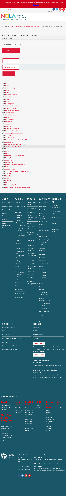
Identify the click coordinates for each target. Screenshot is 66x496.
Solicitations (9, 135)
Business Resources (42, 259)
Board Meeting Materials (43, 277)
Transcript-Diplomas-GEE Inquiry (20, 274)
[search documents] (10, 60)
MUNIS (38, 402)
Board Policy (9, 142)
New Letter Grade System (44, 223)
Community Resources (12, 128)
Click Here (36, 5)
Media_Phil (8, 158)
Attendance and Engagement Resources (20, 254)
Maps (7, 86)
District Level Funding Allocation (43, 216)
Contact (37, 324)
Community (8, 180)
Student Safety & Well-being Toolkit (44, 242)
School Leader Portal (11, 131)
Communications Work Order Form (12, 346)
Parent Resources (18, 211)
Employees (8, 160)
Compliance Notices (11, 108)
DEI (6, 182)
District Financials (42, 299)
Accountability (9, 113)
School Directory (19, 202)
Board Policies (18, 403)
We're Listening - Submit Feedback (44, 229)
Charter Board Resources (31, 273)
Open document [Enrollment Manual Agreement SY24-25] (10, 50)
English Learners (19, 262)
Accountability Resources (13, 146)
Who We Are (6, 202)
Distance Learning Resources (14, 167)
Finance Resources (31, 244)
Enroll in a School (20, 206)
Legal (7, 90)
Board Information (11, 115)
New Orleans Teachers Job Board (55, 229)
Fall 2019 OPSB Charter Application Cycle (17, 144)
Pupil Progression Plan (21, 235)
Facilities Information (11, 106)
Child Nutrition (19, 290)
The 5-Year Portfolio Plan (43, 235)
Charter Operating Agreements (15, 164)
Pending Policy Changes (12, 185)
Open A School (9, 162)
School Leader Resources (31, 233)
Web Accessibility (38, 334)
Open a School (31, 223)
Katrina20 (42, 210)
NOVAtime (5, 342)
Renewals (42, 254)
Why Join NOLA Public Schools (55, 206)
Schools (7, 149)
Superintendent (7, 210)
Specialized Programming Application (32, 266)
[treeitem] (7, 83)
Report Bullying (19, 293)
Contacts (8, 99)
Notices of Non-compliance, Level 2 (16, 140)
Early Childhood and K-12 (32, 217)
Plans (7, 83)
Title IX (41, 315)
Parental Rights (19, 216)
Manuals (7, 101)
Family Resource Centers (19, 281)
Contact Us (57, 11)
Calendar (50, 11)
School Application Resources (14, 133)
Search (44, 11)
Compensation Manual (55, 222)
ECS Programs (9, 104)
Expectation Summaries (12, 110)
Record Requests (10, 97)
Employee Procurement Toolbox (11, 338)
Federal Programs (32, 278)
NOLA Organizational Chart (6, 225)
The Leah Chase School (31, 203)
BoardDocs (5, 402)
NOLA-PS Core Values (55, 212)
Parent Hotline (19, 297)
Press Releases (9, 119)
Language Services (11, 95)
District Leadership (5, 215)
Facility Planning (10, 88)
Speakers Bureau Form (45, 294)
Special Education (19, 242)
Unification (8, 126)
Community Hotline (42, 320)
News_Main (8, 176)
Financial (8, 117)
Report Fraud (59, 403)
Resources (8, 122)
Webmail (4, 331)
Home (7, 153)
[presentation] (2, 88)
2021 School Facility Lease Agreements (17, 171)
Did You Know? (43, 202)
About (7, 178)
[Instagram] (60, 9)
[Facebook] (53, 9)
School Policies (9, 137)
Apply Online (55, 217)
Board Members (10, 169)
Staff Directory (37, 331)
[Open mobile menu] (63, 16)
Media (41, 283)
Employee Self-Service (8, 327)
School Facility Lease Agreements (32, 283)
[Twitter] (57, 9)
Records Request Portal (49, 404)
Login (63, 11)
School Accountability (20, 222)
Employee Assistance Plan (9, 349)
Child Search (18, 286)
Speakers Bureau (42, 288)
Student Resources (18, 268)
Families (7, 151)
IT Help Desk (6, 334)
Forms (7, 92)
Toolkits (32, 261)
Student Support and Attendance (32, 255)
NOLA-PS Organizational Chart (14, 155)
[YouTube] (63, 9)
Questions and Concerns (20, 247)
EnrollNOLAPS (29, 403)
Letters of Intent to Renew (21, 228)
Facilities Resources (31, 249)
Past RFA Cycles (31, 228)
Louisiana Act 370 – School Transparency (17, 187)
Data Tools (42, 206)
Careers (7, 124)
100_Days (8, 173)
